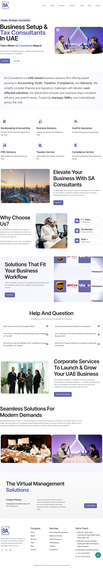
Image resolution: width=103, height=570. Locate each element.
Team (82, 5)
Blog (89, 5)
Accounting (25, 83)
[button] (72, 5)
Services (72, 5)
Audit (38, 83)
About (52, 5)
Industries (62, 5)
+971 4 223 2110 (12, 507)
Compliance (65, 83)
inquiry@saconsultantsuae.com (18, 505)
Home (44, 5)
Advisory (86, 83)
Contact (98, 5)
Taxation (49, 83)
